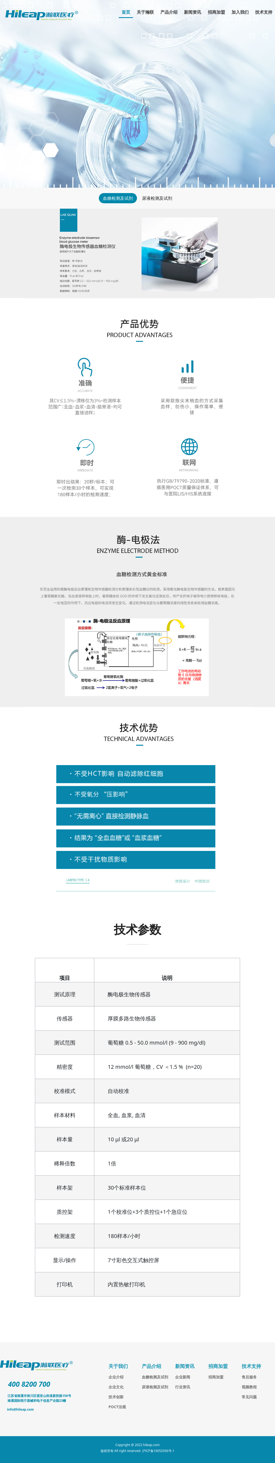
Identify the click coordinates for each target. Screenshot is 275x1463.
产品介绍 (169, 12)
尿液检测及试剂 (157, 198)
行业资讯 (182, 1386)
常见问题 (249, 1396)
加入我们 (240, 12)
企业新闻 (182, 1376)
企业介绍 (116, 1376)
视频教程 (249, 1386)
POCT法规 (117, 1406)
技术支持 (263, 12)
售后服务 (249, 1376)
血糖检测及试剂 (118, 198)
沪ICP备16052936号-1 (158, 1450)
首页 (126, 12)
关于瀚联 (145, 12)
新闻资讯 (192, 12)
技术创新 (116, 1396)
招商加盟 (216, 12)
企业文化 (116, 1386)
